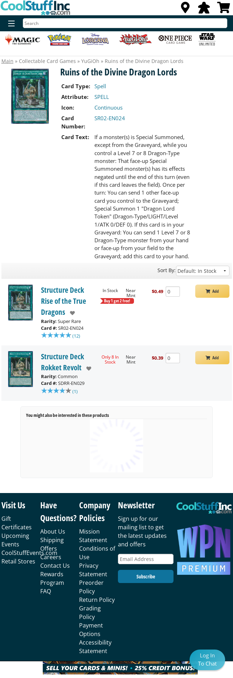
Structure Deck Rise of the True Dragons (63, 301)
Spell (100, 86)
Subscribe (145, 577)
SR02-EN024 (109, 118)
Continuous (108, 107)
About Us (52, 533)
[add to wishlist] (70, 313)
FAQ (45, 593)
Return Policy (97, 601)
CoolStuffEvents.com (29, 554)
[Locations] (185, 10)
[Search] (125, 23)
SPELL (101, 96)
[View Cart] (223, 10)
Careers (50, 558)
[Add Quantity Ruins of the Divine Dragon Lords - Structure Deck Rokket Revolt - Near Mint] (173, 359)
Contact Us (55, 567)
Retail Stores (18, 563)
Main (7, 61)
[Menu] (10, 24)
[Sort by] (202, 271)
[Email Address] (146, 560)
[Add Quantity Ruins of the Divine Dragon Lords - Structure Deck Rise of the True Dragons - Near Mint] (173, 291)
